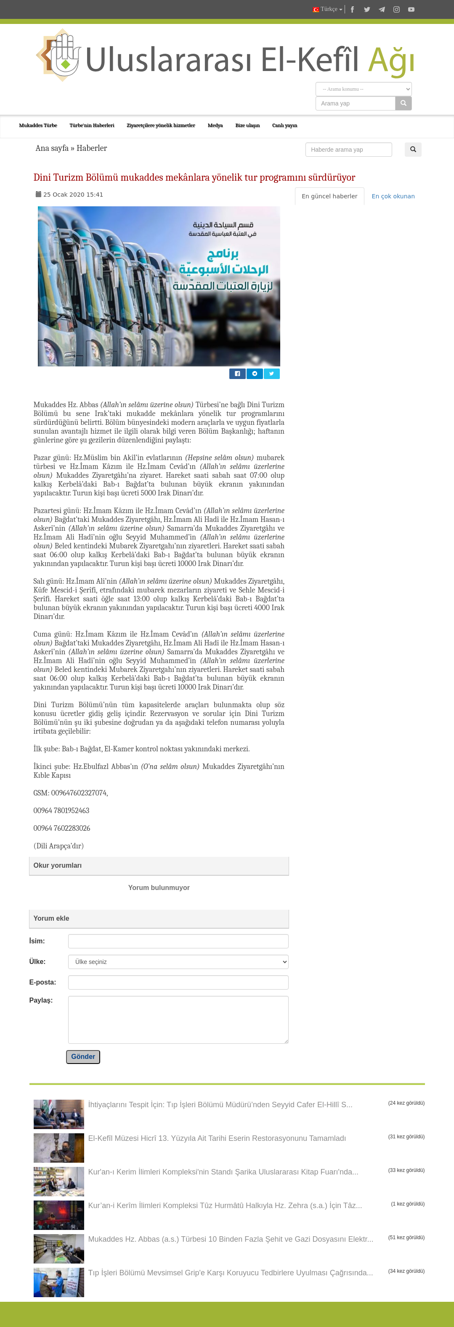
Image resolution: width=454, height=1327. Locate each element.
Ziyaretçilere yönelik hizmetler (161, 125)
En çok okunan (393, 196)
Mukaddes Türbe (38, 125)
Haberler (92, 148)
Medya (215, 125)
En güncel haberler (329, 196)
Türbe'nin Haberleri (91, 125)
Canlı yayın (284, 125)
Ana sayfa (52, 148)
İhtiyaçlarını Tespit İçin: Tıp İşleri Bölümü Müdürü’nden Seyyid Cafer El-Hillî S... (220, 1105)
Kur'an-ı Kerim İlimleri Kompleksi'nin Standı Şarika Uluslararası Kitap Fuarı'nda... (223, 1172)
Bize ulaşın (247, 125)
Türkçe (327, 9)
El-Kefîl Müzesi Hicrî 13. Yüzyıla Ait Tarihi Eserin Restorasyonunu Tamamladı (217, 1138)
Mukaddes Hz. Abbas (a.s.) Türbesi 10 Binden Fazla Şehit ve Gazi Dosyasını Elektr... (231, 1239)
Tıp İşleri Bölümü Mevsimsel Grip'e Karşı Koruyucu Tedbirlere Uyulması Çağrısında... (230, 1273)
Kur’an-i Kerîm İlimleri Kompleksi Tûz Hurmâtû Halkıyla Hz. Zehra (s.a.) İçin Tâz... (225, 1205)
